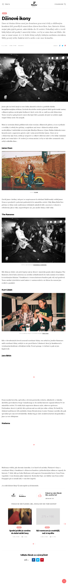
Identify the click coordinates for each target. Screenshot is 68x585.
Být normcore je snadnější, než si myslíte (48, 532)
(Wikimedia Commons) (40, 265)
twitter (62, 46)
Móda (4, 13)
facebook (60, 46)
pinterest (65, 46)
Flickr (36, 192)
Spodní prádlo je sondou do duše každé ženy (20, 532)
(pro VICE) (45, 333)
